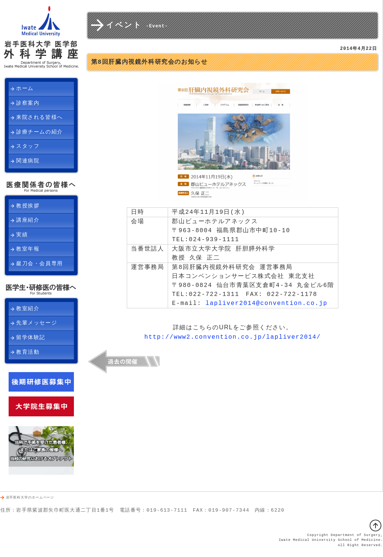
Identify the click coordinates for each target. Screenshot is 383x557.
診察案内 (27, 103)
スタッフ (27, 146)
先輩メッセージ (36, 323)
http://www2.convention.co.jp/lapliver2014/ (232, 337)
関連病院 (27, 161)
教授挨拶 (27, 206)
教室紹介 (27, 308)
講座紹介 (27, 220)
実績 (22, 235)
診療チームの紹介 (39, 132)
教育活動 (27, 352)
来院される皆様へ (39, 117)
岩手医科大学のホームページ (30, 497)
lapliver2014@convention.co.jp (266, 303)
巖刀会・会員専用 (39, 263)
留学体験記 (30, 337)
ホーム (25, 88)
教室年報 (27, 249)
